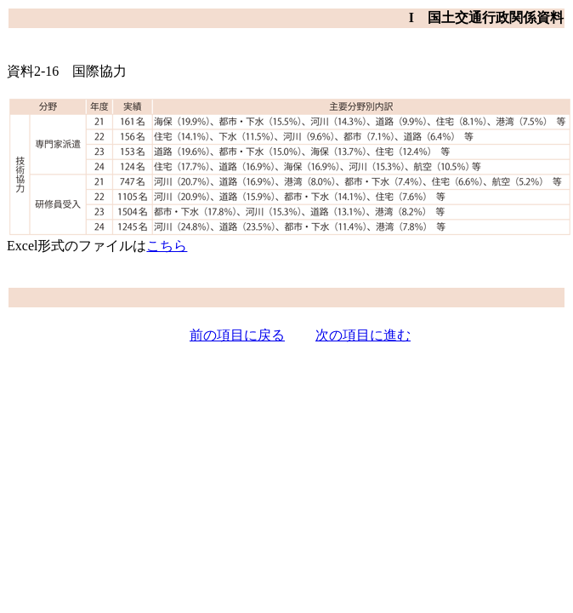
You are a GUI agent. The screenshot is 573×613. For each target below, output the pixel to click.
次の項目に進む (363, 335)
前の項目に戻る (237, 335)
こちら (166, 245)
